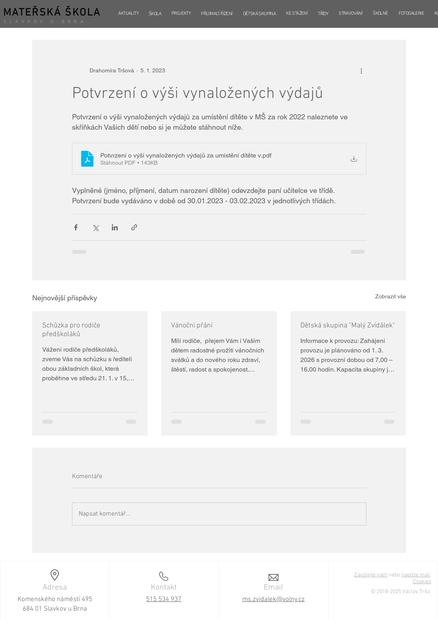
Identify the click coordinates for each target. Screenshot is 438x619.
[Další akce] (361, 70)
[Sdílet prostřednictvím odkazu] (134, 227)
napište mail (415, 575)
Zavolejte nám (370, 575)
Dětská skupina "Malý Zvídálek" (347, 325)
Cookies (422, 581)
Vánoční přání (191, 325)
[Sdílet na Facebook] (76, 227)
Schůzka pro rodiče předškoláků (71, 330)
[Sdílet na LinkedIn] (115, 227)
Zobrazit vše (390, 296)
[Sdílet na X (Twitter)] (95, 227)
